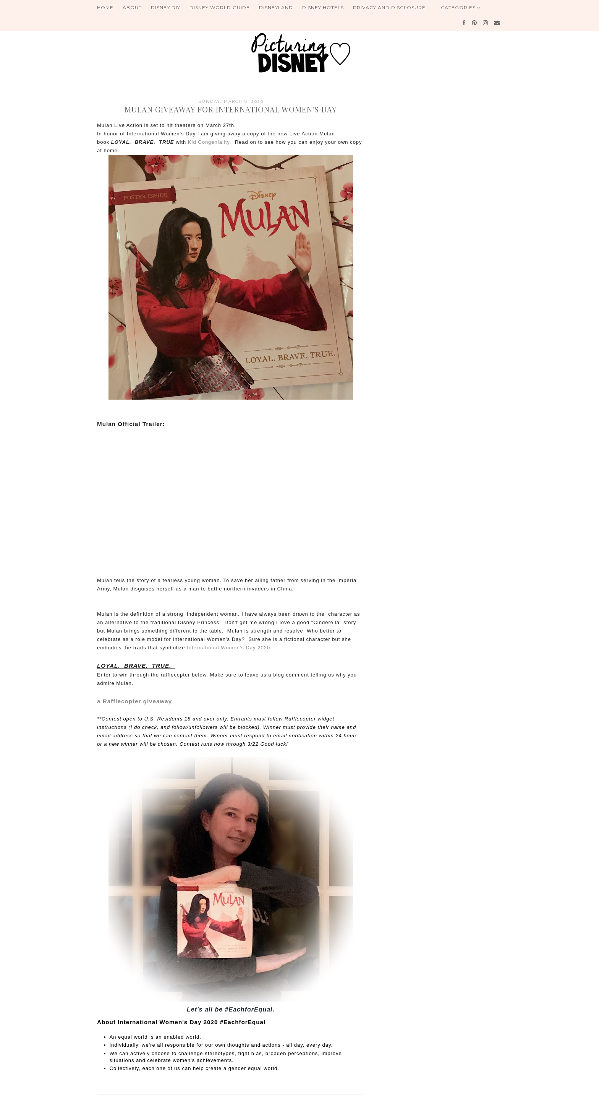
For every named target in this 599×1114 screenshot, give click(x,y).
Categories (461, 7)
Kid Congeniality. (210, 142)
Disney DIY (165, 7)
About (132, 7)
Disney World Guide (219, 7)
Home (105, 7)
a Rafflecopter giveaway (134, 701)
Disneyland (276, 7)
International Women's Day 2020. (228, 648)
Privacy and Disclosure (389, 7)
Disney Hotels (323, 7)
